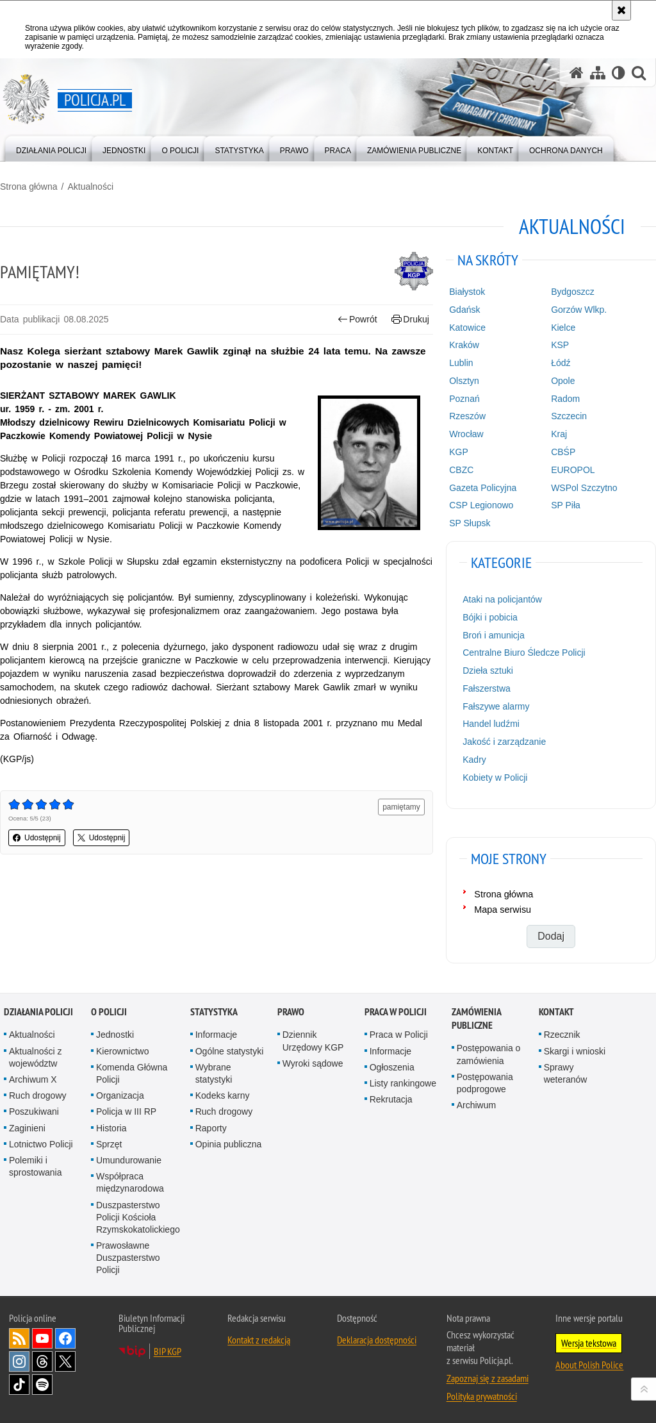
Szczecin (569, 416)
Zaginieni (27, 1128)
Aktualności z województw (35, 1057)
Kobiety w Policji (495, 777)
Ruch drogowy (38, 1095)
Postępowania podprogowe (485, 1083)
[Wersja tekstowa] (618, 73)
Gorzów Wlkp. (579, 309)
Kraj (559, 434)
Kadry (474, 759)
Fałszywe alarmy (496, 706)
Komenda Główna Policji (131, 1073)
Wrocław (466, 434)
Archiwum (476, 1105)
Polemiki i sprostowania (35, 1166)
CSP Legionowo (481, 505)
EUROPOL (572, 470)
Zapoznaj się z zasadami (488, 1378)
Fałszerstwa (487, 688)
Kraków (464, 345)
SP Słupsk (469, 523)
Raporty (211, 1128)
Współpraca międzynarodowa (130, 1182)
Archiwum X (33, 1079)
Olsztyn (464, 381)
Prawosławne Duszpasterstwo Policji (128, 1257)
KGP (458, 452)
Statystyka (214, 1012)
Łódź (560, 363)
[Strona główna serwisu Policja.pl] (577, 73)
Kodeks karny (222, 1095)
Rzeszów (467, 416)
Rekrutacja (391, 1099)
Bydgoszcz (572, 292)
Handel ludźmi (491, 724)
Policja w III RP (126, 1111)
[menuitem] (51, 148)
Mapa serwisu (502, 909)
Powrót (357, 319)
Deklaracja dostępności (376, 1339)
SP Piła (565, 505)
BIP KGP (167, 1351)
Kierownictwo (122, 1051)
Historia (111, 1128)
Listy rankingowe (403, 1083)
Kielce (563, 327)
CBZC (461, 470)
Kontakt (556, 1012)
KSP (560, 345)
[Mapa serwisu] (597, 73)
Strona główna (29, 186)
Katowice (467, 327)
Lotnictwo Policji (41, 1144)
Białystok (467, 292)
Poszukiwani (34, 1111)
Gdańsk (464, 309)
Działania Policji (38, 1012)
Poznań (464, 399)
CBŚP (563, 452)
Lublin (461, 363)
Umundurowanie (128, 1160)
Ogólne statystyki (229, 1051)
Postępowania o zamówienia (489, 1054)
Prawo (290, 1012)
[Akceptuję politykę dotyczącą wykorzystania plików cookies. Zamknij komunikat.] (621, 10)
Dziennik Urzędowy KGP (313, 1040)
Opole (563, 381)
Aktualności (90, 186)
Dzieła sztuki (488, 670)
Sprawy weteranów (565, 1073)
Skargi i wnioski (574, 1051)
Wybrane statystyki (214, 1073)
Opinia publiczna (228, 1144)
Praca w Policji (396, 1012)
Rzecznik (562, 1034)
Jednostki (115, 1034)
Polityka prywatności (482, 1396)
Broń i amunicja (494, 635)
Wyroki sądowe (313, 1063)
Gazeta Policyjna (482, 488)
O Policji (109, 1012)
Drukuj (410, 319)
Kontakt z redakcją (258, 1339)
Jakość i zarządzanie (504, 741)
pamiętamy (401, 807)
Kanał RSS (19, 1338)
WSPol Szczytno (584, 488)
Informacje (216, 1034)
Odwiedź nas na (42, 1338)
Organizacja (120, 1095)
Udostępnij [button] (37, 837)
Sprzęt (109, 1144)
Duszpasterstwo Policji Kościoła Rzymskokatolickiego (138, 1217)
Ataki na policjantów (502, 599)
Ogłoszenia (392, 1067)
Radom (565, 399)
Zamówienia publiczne (476, 1018)
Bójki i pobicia (490, 617)
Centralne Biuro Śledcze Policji (524, 652)
